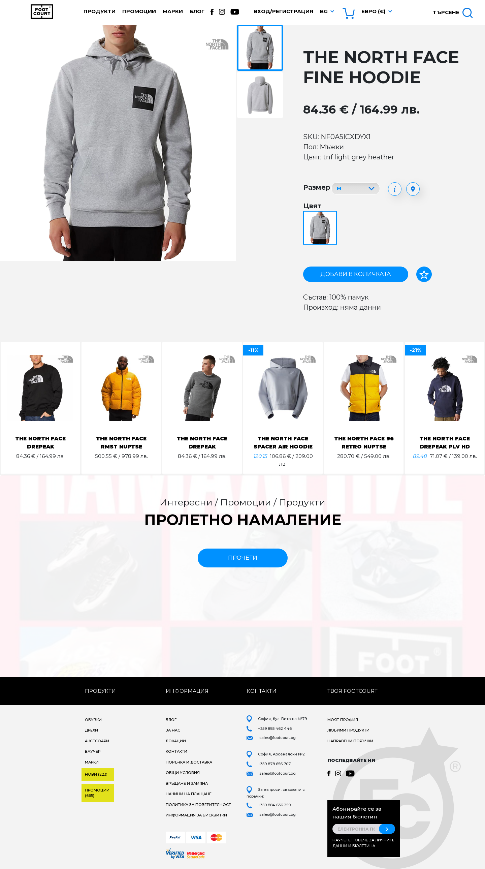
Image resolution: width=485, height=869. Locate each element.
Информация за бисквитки (196, 815)
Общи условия (183, 772)
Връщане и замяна (187, 783)
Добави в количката (355, 274)
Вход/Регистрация (283, 11)
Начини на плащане (189, 794)
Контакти (176, 751)
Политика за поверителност (198, 804)
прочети (242, 557)
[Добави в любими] (424, 274)
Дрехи (91, 730)
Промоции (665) (97, 793)
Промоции (139, 11)
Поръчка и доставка (189, 762)
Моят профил (342, 719)
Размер (316, 187)
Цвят (312, 206)
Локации (176, 741)
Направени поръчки (350, 741)
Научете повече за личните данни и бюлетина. (363, 843)
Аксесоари (97, 741)
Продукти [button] (100, 11)
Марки (173, 11)
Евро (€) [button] (373, 11)
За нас (173, 730)
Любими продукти (348, 730)
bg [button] (324, 11)
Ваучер (92, 751)
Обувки (93, 719)
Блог (197, 11)
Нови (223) (96, 774)
